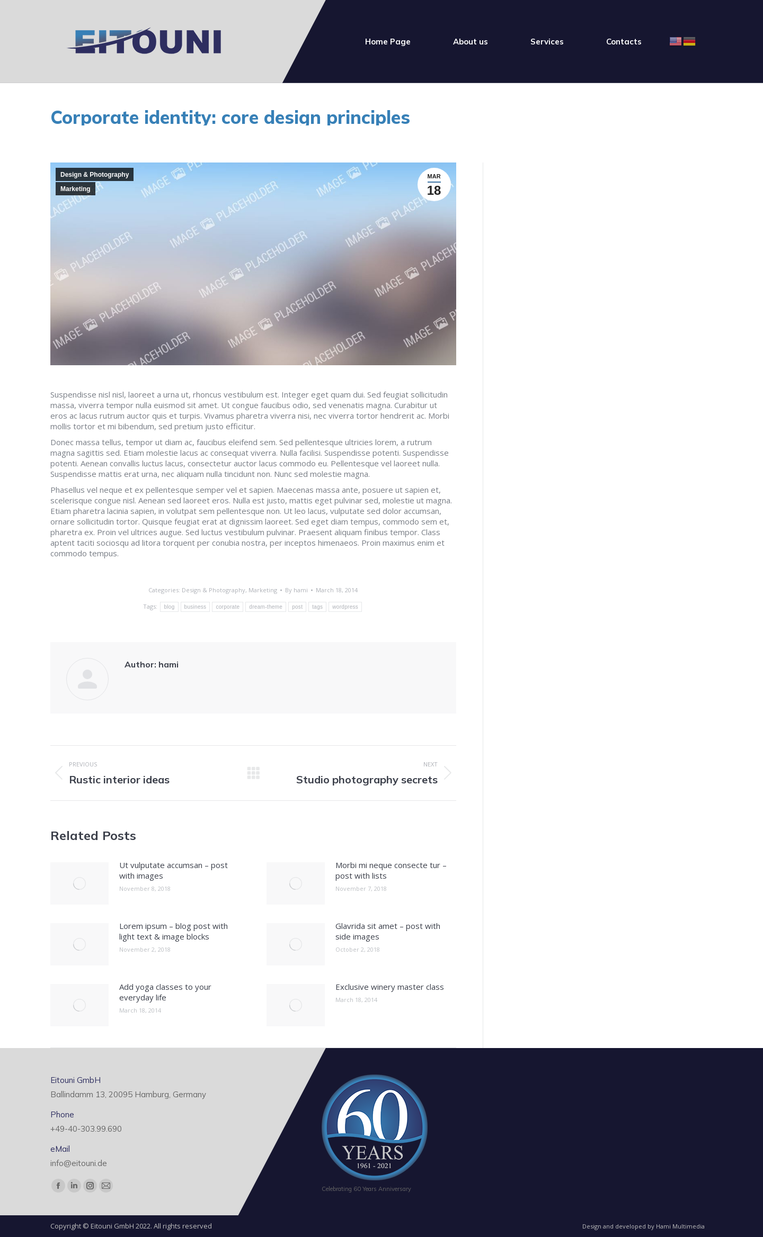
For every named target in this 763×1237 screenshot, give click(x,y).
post (297, 607)
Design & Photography (94, 174)
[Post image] (79, 883)
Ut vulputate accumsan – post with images (173, 870)
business (195, 607)
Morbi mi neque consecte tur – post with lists (391, 870)
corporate (227, 607)
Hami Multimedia (680, 1226)
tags (317, 607)
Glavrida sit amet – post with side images (387, 931)
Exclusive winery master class (389, 986)
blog (169, 607)
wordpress (345, 607)
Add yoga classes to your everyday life (165, 992)
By (296, 590)
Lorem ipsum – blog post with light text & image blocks (173, 931)
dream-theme (265, 607)
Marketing (75, 189)
